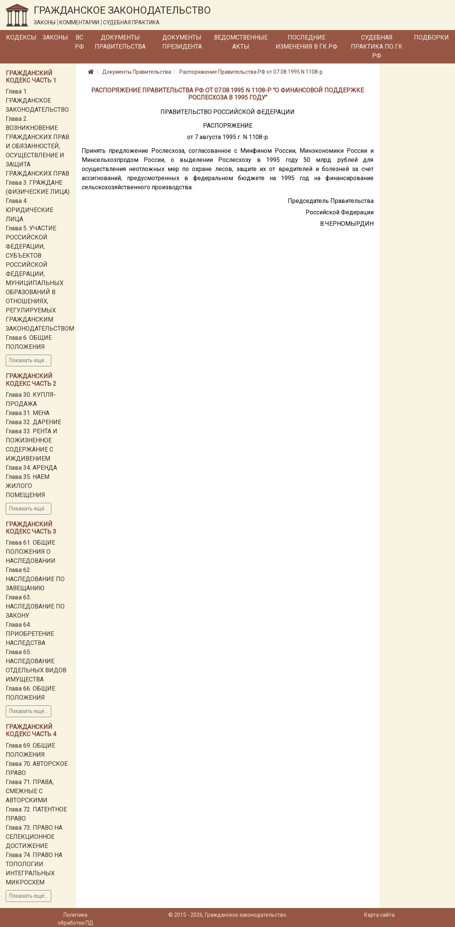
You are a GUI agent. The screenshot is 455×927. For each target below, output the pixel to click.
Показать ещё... (28, 360)
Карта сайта (379, 915)
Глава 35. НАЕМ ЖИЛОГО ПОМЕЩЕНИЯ (27, 486)
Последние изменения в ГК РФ (307, 42)
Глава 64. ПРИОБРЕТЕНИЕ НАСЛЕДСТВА (30, 634)
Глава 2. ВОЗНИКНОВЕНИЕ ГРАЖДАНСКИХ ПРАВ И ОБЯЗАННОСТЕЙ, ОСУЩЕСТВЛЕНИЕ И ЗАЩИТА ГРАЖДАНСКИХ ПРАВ (37, 146)
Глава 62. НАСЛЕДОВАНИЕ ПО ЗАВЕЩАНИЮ (35, 579)
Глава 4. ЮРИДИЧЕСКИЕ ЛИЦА (29, 210)
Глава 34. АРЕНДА (31, 467)
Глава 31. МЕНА (27, 413)
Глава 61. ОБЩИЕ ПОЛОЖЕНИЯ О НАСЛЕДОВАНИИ (30, 551)
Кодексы (21, 37)
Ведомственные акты (241, 42)
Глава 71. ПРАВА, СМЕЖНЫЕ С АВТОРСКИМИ (30, 791)
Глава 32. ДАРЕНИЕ (33, 422)
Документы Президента (182, 42)
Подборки (431, 37)
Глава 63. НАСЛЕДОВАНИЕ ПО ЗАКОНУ (35, 606)
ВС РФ (79, 42)
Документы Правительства (120, 42)
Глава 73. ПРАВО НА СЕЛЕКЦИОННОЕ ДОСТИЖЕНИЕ (34, 836)
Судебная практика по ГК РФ (377, 46)
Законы (55, 37)
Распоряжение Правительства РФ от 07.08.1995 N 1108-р (251, 72)
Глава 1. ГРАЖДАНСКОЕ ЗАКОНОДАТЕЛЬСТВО (37, 100)
